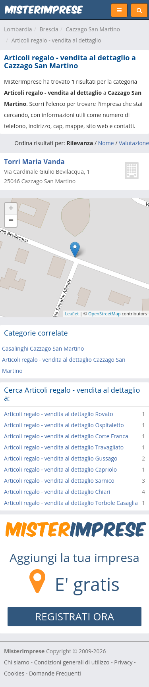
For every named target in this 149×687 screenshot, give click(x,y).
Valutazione (134, 143)
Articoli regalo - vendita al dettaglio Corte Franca (66, 436)
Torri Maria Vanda (34, 161)
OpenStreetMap (104, 314)
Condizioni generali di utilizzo (72, 662)
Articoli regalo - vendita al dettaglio (56, 40)
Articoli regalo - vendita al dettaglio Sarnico (59, 480)
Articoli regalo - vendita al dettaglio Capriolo (60, 469)
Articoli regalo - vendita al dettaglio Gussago (60, 458)
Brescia (48, 29)
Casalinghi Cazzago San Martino (43, 348)
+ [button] (11, 209)
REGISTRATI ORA (74, 616)
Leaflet (72, 314)
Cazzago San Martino (93, 29)
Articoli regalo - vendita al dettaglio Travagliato (64, 447)
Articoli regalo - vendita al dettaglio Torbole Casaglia (71, 503)
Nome (106, 143)
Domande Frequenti (55, 673)
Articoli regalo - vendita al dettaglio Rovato (58, 414)
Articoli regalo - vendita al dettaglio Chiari (57, 491)
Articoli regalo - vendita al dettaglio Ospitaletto (64, 425)
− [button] (11, 221)
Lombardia (18, 29)
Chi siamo (16, 662)
